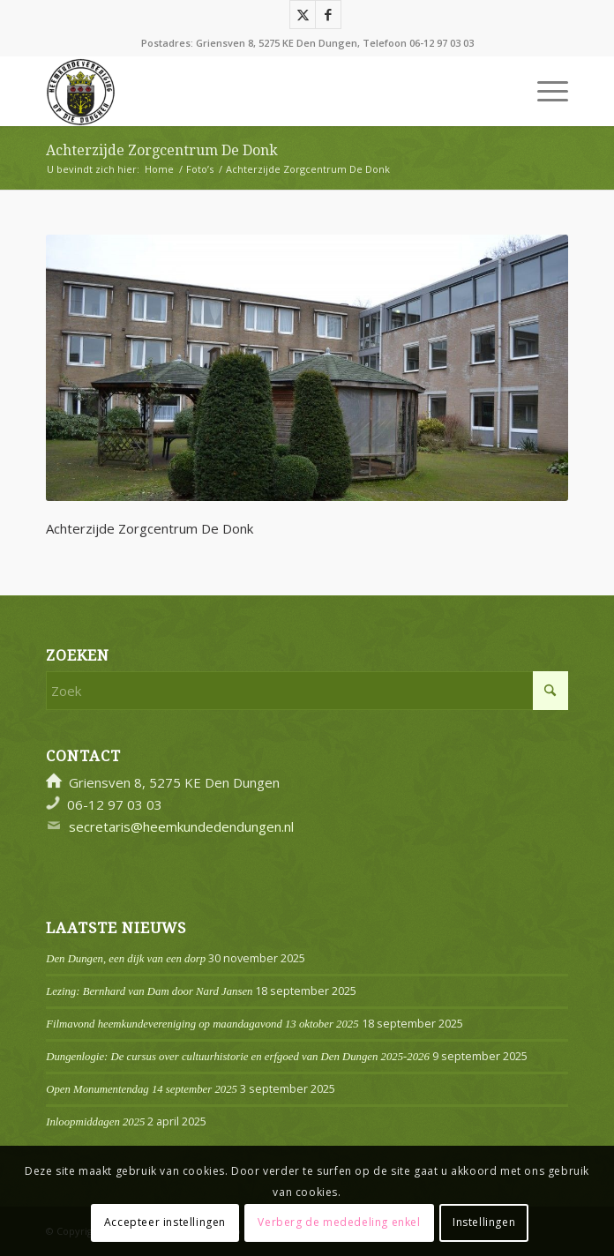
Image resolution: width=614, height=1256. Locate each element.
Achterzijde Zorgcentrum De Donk (162, 150)
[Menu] (544, 91)
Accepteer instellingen (165, 1222)
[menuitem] (544, 91)
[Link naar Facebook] (328, 14)
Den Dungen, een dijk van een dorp (126, 959)
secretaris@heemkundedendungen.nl (181, 826)
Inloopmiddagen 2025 (95, 1122)
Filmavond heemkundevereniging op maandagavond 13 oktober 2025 (202, 1024)
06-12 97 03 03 (441, 42)
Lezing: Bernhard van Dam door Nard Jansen (149, 991)
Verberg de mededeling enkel (339, 1222)
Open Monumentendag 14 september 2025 (141, 1089)
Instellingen (484, 1222)
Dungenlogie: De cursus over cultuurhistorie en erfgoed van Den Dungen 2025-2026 (238, 1056)
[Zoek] (307, 690)
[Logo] (254, 91)
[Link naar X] (302, 14)
